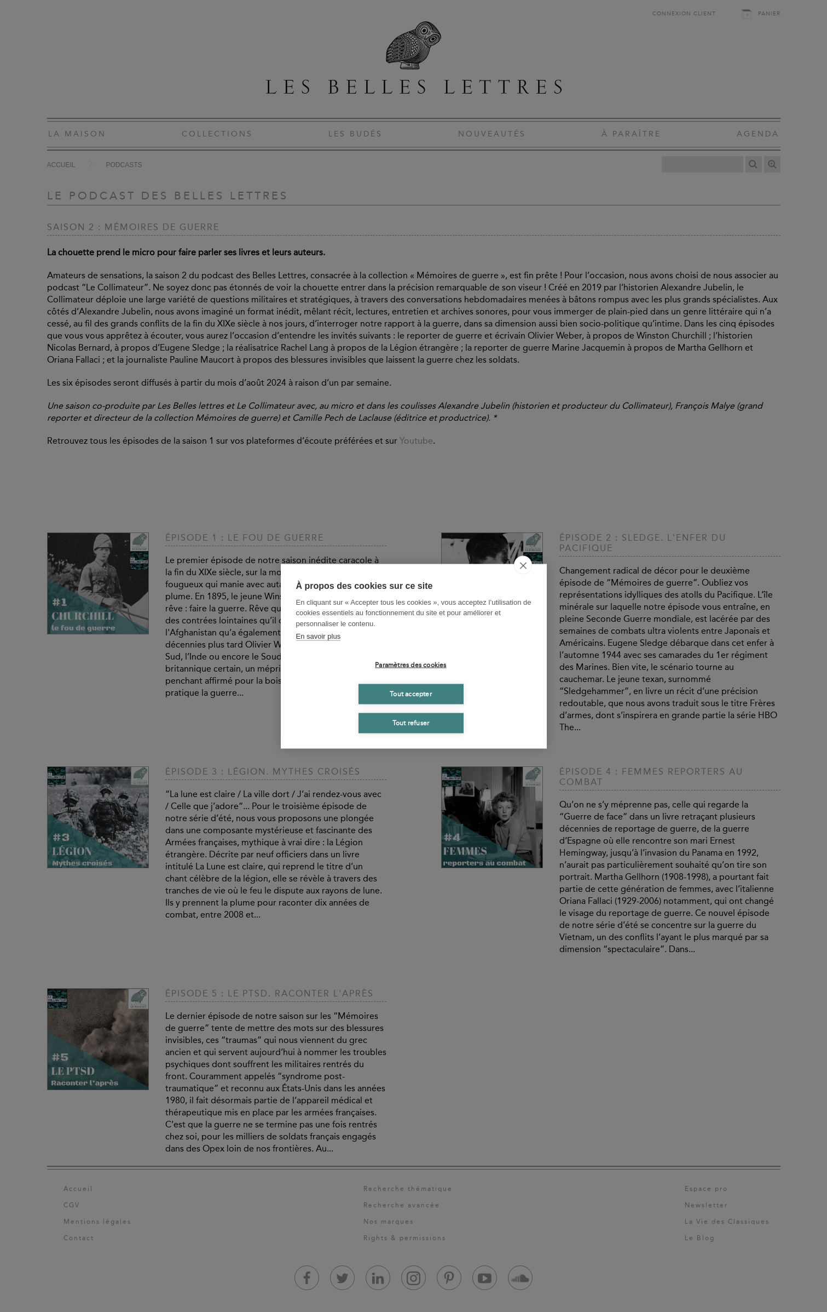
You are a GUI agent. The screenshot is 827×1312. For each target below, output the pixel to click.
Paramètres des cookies (410, 665)
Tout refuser (410, 723)
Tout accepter (411, 694)
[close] (523, 564)
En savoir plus (318, 636)
